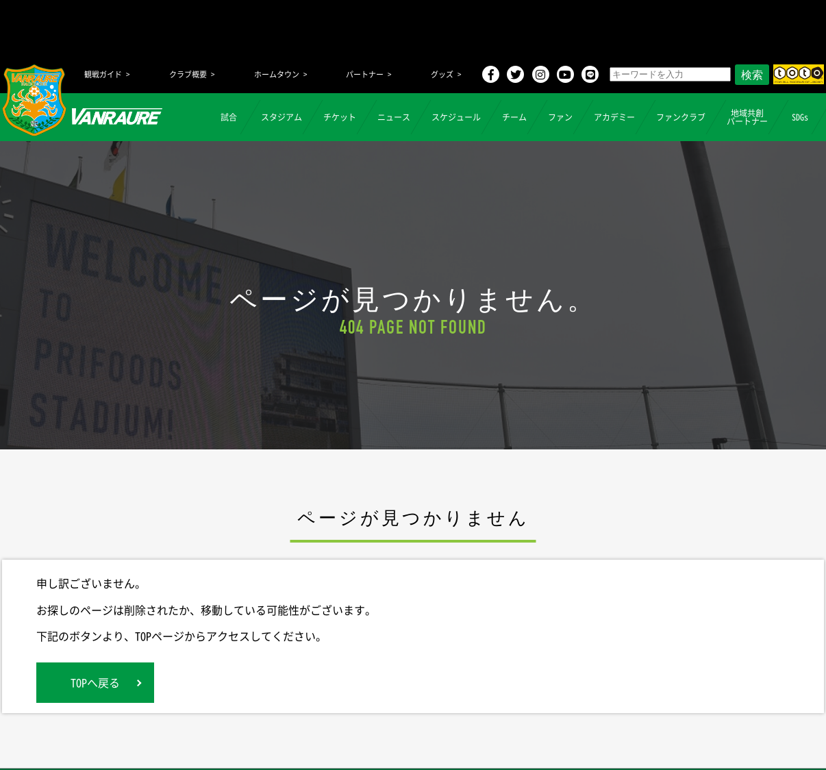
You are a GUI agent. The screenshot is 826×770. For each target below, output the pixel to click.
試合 (229, 117)
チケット (339, 117)
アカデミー (614, 117)
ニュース (393, 117)
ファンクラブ (680, 117)
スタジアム (281, 117)
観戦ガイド (103, 74)
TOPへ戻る (95, 682)
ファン (560, 117)
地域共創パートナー (747, 117)
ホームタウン (276, 74)
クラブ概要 (188, 74)
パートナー (365, 74)
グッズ (442, 74)
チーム (514, 117)
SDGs (800, 117)
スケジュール (456, 117)
